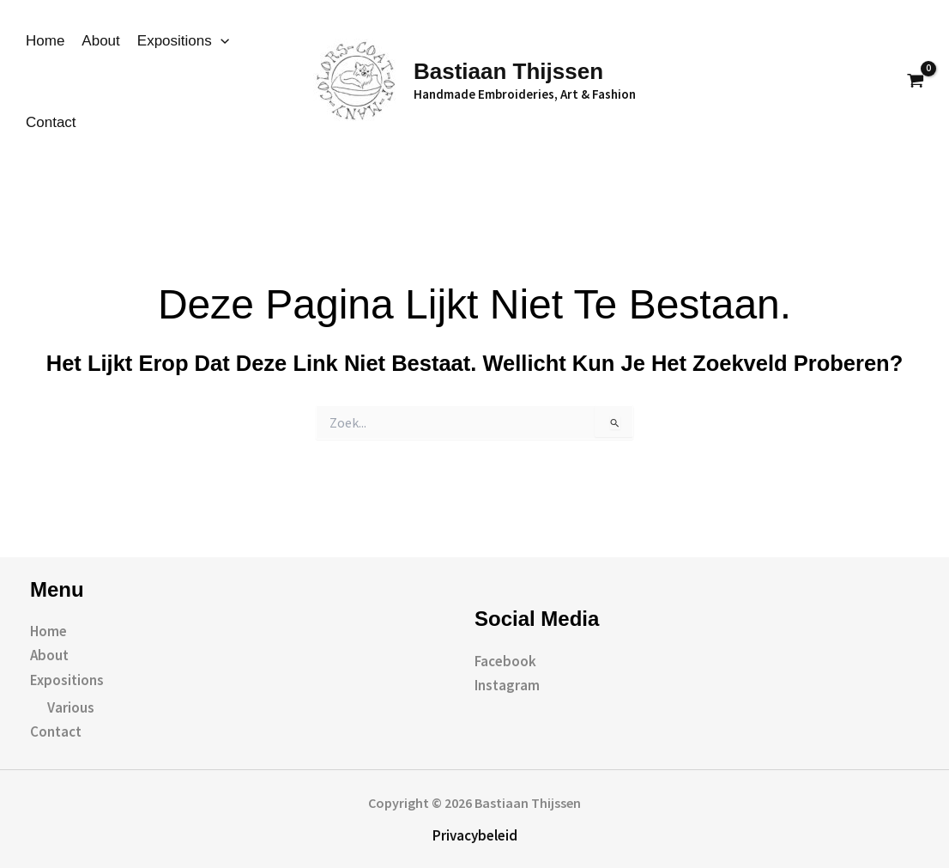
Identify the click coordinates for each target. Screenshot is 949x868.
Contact (51, 122)
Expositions (183, 41)
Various (70, 707)
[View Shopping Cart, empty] (915, 81)
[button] (874, 81)
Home (45, 41)
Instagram (507, 685)
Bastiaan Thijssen (508, 71)
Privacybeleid (474, 835)
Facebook (505, 661)
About (100, 41)
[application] (220, 41)
